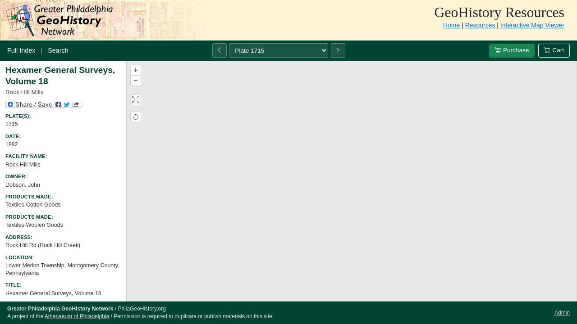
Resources (480, 25)
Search (58, 50)
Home (451, 25)
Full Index (21, 50)
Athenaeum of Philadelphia (77, 316)
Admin (562, 313)
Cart (554, 50)
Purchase (512, 50)
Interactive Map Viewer (532, 25)
